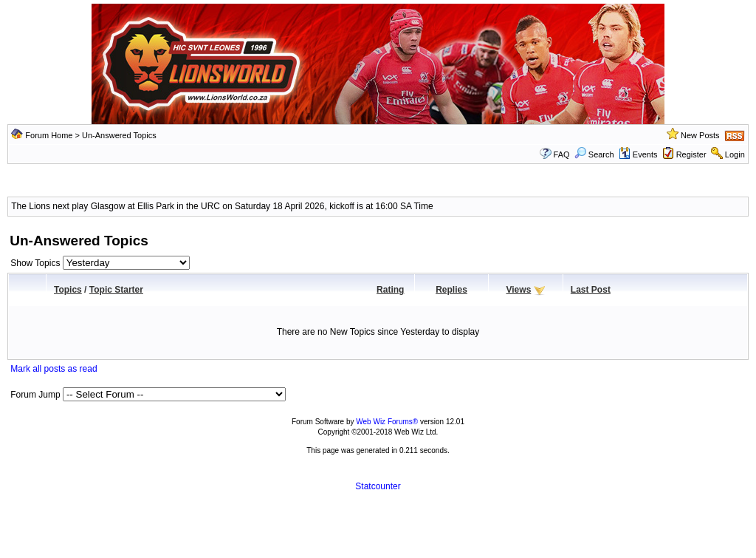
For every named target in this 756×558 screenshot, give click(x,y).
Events (638, 154)
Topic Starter (116, 290)
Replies (451, 290)
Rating (390, 290)
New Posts (700, 135)
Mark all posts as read (53, 369)
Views (519, 290)
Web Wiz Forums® (387, 422)
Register (691, 154)
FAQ (562, 154)
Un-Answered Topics (119, 135)
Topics (68, 290)
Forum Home (48, 135)
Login (735, 154)
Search (594, 154)
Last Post (591, 290)
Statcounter (377, 486)
